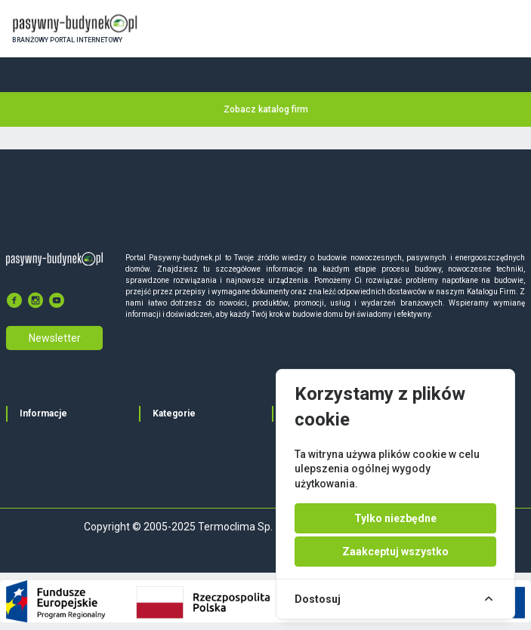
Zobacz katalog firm (266, 109)
